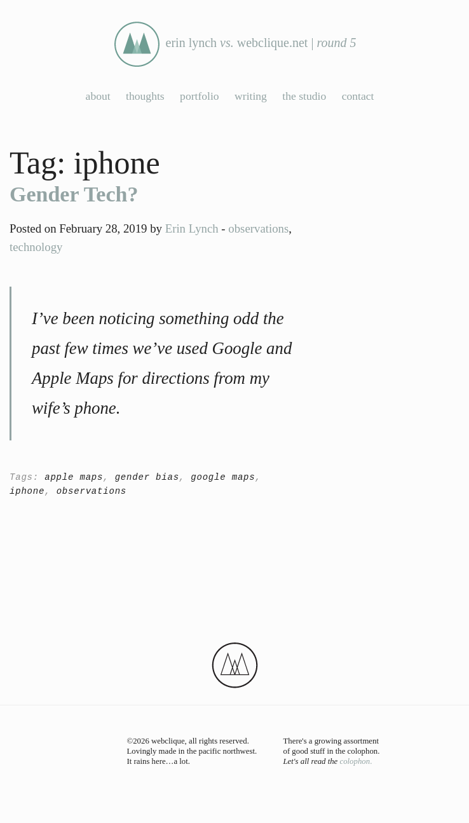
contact (358, 96)
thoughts (145, 96)
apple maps (73, 477)
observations (258, 228)
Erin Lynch (192, 228)
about (98, 96)
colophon (354, 761)
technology (36, 247)
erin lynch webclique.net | (235, 44)
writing (250, 96)
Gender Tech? (74, 194)
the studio (304, 96)
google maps (223, 477)
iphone (27, 491)
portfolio (199, 96)
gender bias (147, 477)
